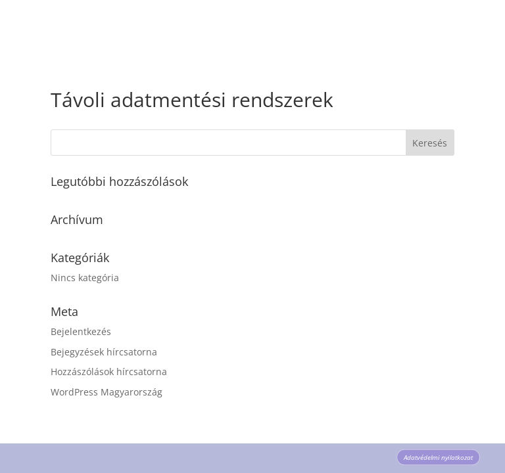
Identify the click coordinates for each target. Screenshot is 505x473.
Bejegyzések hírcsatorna (104, 352)
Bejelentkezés (81, 331)
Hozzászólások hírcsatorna (109, 371)
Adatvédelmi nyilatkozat (438, 457)
